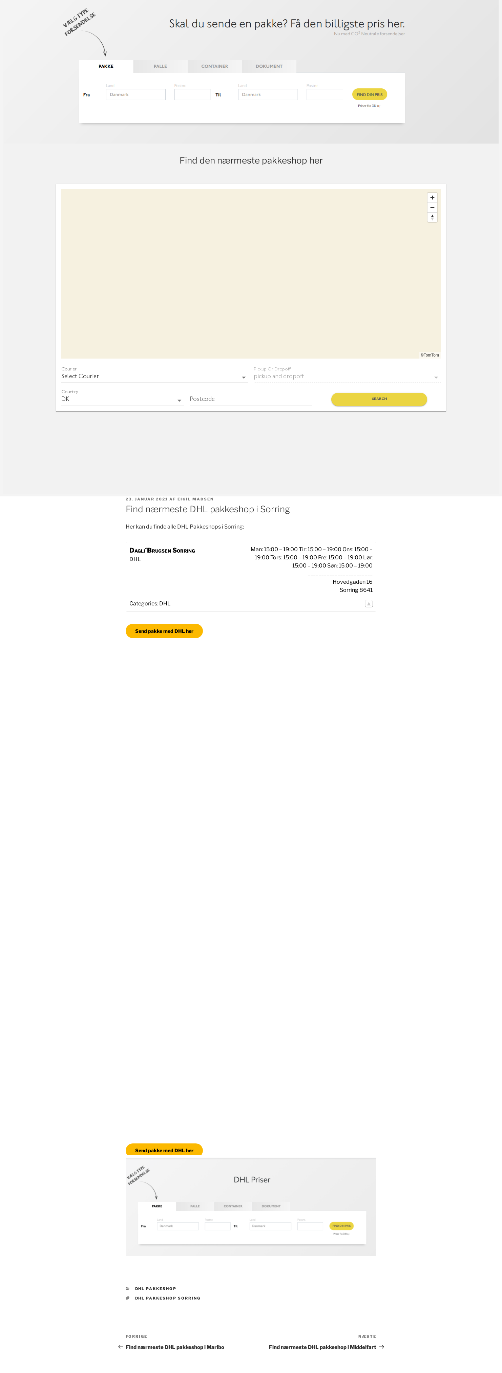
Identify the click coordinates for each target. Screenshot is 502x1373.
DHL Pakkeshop (156, 1288)
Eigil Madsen (195, 499)
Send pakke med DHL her (164, 631)
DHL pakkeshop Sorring (168, 1298)
